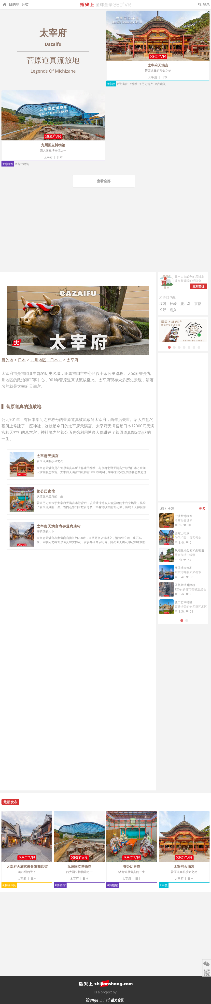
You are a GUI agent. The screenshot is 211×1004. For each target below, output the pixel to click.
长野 (162, 309)
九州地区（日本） (46, 360)
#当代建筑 (22, 164)
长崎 (173, 303)
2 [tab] (174, 347)
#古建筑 (160, 84)
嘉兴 (173, 309)
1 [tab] (169, 347)
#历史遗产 (146, 84)
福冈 (162, 303)
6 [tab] (194, 347)
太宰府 (152, 77)
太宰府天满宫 (158, 65)
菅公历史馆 (46, 491)
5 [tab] (189, 347)
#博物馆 (7, 164)
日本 (164, 77)
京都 (197, 303)
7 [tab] (199, 347)
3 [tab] (179, 347)
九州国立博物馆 (53, 145)
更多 (202, 508)
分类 (25, 4)
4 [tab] (184, 347)
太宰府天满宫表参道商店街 (59, 526)
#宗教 (111, 84)
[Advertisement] (105, 235)
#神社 (134, 84)
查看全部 (104, 181)
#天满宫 (122, 84)
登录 (206, 4)
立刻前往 (198, 286)
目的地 (14, 4)
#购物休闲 (9, 885)
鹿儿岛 (185, 303)
